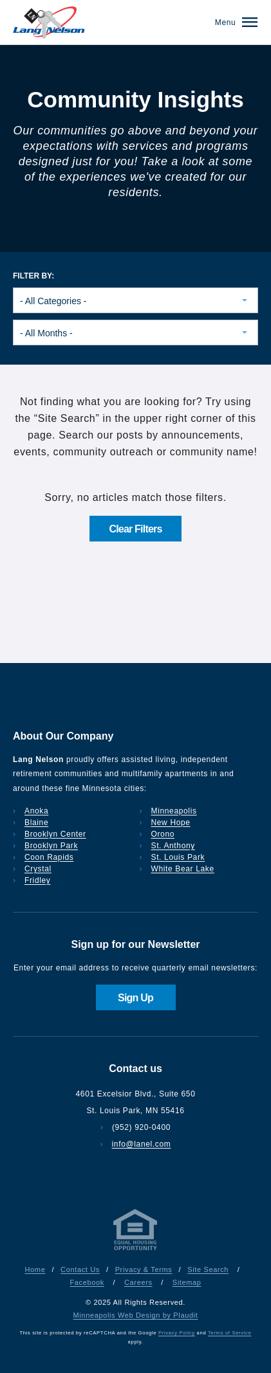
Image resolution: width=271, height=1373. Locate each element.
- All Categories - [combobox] (53, 301)
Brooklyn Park (51, 845)
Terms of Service (229, 1333)
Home (35, 1269)
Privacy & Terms (144, 1269)
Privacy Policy (176, 1333)
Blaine (36, 822)
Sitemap (187, 1282)
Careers (138, 1282)
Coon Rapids (48, 857)
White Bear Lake (182, 868)
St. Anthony (173, 845)
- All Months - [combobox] (46, 333)
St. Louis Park (178, 857)
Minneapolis (174, 810)
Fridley (37, 880)
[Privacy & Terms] (136, 1250)
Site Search (208, 1269)
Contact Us (80, 1269)
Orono (163, 834)
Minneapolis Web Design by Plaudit (135, 1315)
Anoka (36, 810)
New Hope (171, 822)
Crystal (37, 868)
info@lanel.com (141, 1144)
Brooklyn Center (55, 834)
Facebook (87, 1282)
